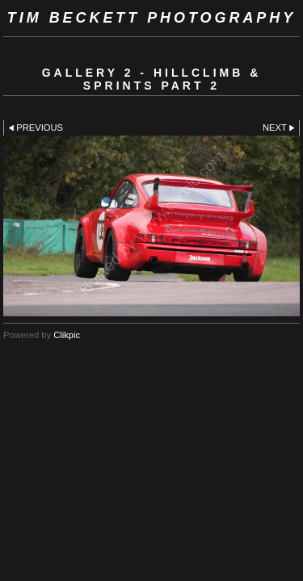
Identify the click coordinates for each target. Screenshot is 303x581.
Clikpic (66, 335)
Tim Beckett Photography (151, 18)
